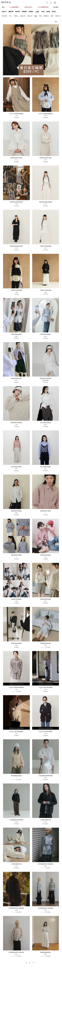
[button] (4, 11)
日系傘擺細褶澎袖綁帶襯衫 (46, 775)
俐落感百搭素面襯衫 (45, 555)
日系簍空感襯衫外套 (45, 820)
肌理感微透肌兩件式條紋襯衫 (45, 864)
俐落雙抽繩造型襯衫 (16, 775)
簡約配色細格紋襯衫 (16, 334)
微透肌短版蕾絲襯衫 (45, 599)
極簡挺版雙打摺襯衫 (16, 511)
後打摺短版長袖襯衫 (45, 422)
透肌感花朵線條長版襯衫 (16, 202)
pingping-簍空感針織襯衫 (46, 687)
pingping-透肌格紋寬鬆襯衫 (16, 687)
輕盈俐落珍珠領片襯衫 (16, 158)
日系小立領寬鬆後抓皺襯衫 (16, 113)
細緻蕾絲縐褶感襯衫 (45, 952)
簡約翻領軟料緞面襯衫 (46, 378)
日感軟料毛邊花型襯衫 (46, 246)
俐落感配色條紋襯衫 (45, 643)
